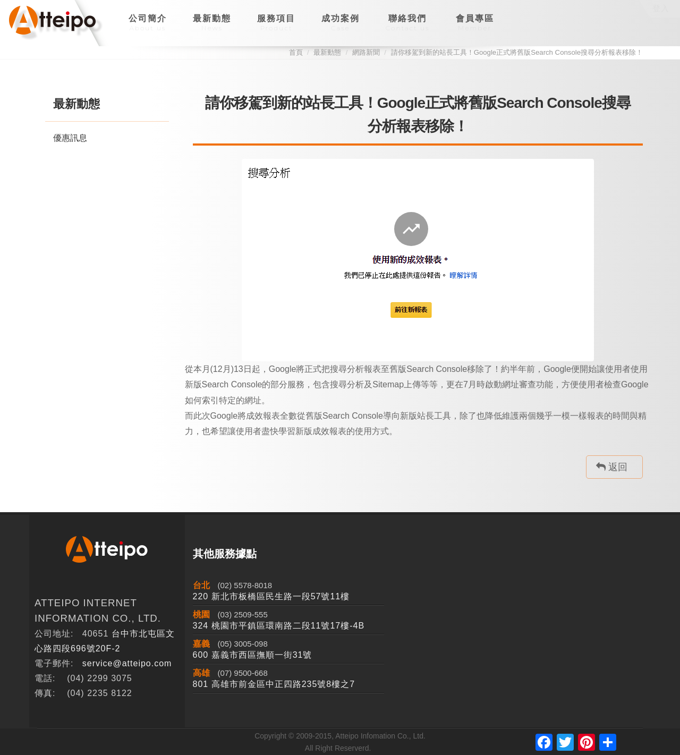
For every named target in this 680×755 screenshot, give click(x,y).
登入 (660, 8)
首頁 (296, 52)
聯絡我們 (408, 23)
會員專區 (475, 23)
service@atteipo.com (127, 663)
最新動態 (212, 23)
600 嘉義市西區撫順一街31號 (252, 654)
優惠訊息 (70, 137)
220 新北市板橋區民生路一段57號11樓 (271, 596)
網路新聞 (366, 52)
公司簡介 (148, 23)
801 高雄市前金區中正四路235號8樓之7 (274, 684)
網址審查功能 (527, 384)
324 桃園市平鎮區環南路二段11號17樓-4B (279, 625)
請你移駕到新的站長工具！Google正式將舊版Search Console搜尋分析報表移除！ (517, 52)
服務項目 (276, 23)
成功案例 (340, 23)
